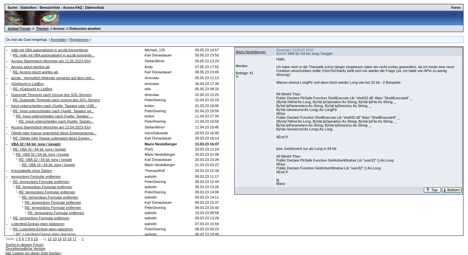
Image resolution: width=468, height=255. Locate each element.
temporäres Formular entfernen (35, 176)
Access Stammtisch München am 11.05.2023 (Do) (51, 61)
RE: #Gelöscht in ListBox (32, 89)
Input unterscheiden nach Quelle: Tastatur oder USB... (54, 106)
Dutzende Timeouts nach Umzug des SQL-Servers (51, 95)
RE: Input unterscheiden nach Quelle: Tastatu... (56, 121)
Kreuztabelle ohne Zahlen (31, 171)
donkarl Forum (18, 28)
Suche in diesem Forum (24, 245)
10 (36, 239)
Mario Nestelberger (251, 52)
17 (74, 239)
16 (70, 239)
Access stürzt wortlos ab (30, 67)
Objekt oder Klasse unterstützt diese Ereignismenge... (53, 133)
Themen (42, 28)
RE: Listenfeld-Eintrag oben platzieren (43, 229)
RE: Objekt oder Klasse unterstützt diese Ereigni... (52, 138)
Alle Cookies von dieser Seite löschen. (33, 253)
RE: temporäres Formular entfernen (41, 182)
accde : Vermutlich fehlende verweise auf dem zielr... (52, 78)
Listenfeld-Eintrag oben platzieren (37, 224)
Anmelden (59, 40)
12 (50, 239)
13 (55, 239)
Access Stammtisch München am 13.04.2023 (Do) (51, 127)
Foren (456, 7)
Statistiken (28, 7)
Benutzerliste (50, 7)
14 (59, 239)
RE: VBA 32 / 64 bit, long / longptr (39, 149)
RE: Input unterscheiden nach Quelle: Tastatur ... (54, 116)
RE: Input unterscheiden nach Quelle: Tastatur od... (53, 111)
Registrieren (79, 40)
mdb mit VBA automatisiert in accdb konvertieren (49, 50)
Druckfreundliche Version (25, 248)
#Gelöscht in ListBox (27, 84)
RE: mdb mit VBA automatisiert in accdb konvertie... (54, 55)
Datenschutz (94, 7)
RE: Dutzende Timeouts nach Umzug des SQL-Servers (56, 100)
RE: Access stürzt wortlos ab (35, 72)
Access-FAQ (72, 7)
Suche (12, 7)
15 (65, 239)
